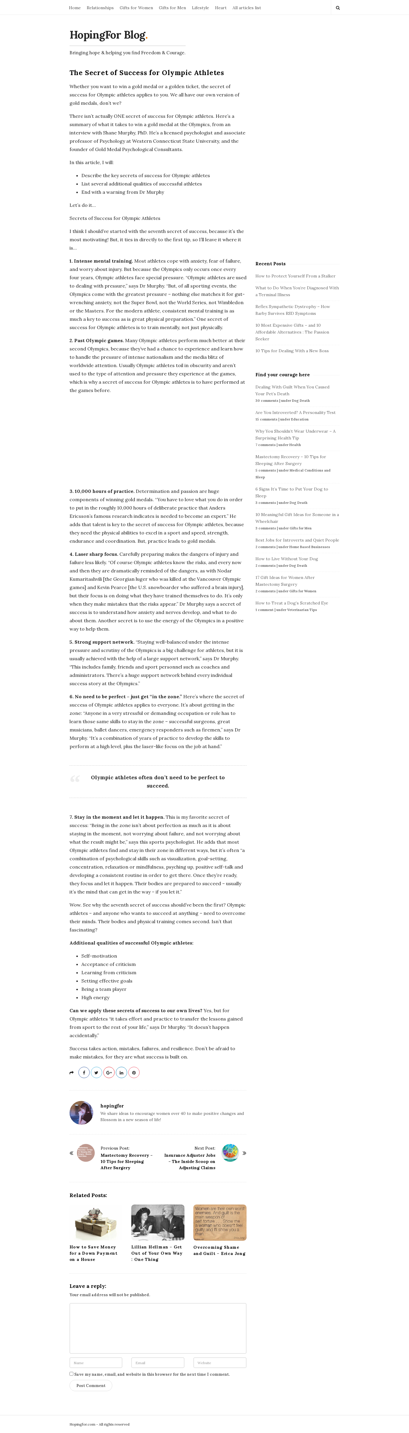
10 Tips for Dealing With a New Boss (292, 350)
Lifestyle (200, 7)
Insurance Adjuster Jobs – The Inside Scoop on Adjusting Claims (189, 1161)
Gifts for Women (136, 7)
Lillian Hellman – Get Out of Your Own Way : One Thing (156, 1253)
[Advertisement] (158, 440)
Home (75, 7)
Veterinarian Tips (302, 610)
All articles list (247, 7)
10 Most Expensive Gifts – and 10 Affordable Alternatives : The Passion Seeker (292, 332)
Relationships (100, 7)
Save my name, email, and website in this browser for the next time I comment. (152, 1374)
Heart (221, 7)
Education (300, 419)
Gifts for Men (172, 7)
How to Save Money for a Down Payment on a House (94, 1253)
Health (295, 445)
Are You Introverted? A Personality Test (295, 412)
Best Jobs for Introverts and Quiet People (297, 540)
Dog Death (301, 401)
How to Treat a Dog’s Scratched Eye (291, 603)
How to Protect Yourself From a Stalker (295, 276)
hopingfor (112, 1106)
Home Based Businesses (309, 547)
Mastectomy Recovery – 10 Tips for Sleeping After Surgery (127, 1161)
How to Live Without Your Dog (286, 558)
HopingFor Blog (107, 35)
